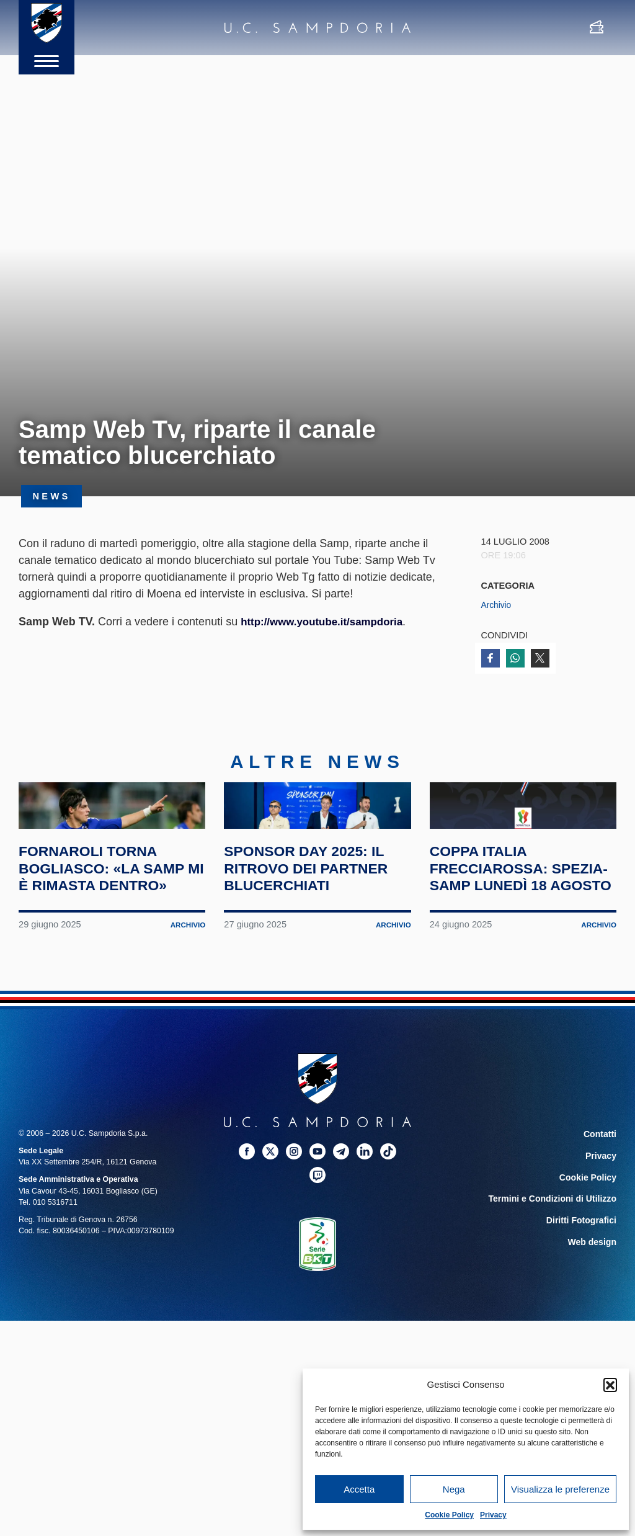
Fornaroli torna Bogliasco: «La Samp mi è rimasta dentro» (99, 934)
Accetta (359, 1489)
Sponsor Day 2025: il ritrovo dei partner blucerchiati (317, 926)
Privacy (493, 1515)
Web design (595, 1308)
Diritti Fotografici (585, 1288)
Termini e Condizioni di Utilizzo (560, 1268)
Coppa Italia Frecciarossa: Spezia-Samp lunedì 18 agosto (517, 934)
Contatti (601, 1209)
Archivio (497, 605)
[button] (610, 1384)
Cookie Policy (449, 1515)
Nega (454, 1489)
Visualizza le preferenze (560, 1489)
